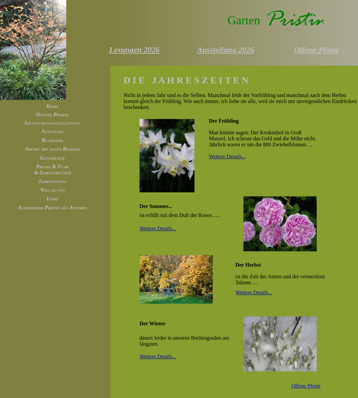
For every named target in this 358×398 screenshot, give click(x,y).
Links (52, 198)
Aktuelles (52, 131)
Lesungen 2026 (134, 49)
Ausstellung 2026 (225, 49)
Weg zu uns (52, 190)
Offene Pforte (52, 114)
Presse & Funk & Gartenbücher (52, 169)
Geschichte (52, 158)
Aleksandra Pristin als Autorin (52, 207)
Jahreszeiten (52, 181)
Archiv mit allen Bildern (52, 149)
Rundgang (53, 140)
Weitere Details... (227, 156)
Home (52, 106)
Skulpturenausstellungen (52, 123)
